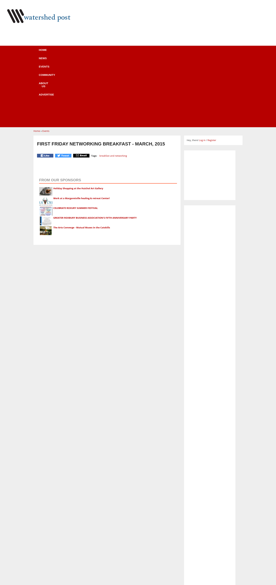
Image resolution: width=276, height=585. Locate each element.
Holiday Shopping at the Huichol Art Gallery (78, 121)
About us (144, 52)
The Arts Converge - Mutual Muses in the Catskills (81, 160)
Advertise (169, 52)
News (72, 52)
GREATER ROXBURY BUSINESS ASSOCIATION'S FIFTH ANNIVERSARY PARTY (95, 150)
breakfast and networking (113, 88)
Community (117, 52)
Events (93, 52)
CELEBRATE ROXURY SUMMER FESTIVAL (75, 140)
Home (53, 52)
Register (211, 72)
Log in (202, 72)
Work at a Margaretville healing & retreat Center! (81, 131)
